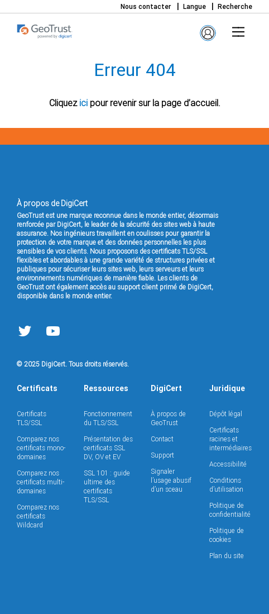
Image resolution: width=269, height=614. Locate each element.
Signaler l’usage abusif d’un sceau (171, 480)
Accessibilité (228, 464)
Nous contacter (146, 6)
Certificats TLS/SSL (31, 418)
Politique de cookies (226, 535)
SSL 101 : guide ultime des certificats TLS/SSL (107, 486)
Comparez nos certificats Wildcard (38, 516)
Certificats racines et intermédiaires (230, 439)
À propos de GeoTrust (168, 418)
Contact (162, 439)
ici (83, 102)
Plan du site (226, 555)
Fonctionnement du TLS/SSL (108, 418)
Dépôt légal (225, 414)
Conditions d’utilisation (226, 484)
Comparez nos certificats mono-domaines (41, 448)
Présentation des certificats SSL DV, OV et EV (108, 448)
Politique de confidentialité (230, 509)
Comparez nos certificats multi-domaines (40, 482)
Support (162, 455)
